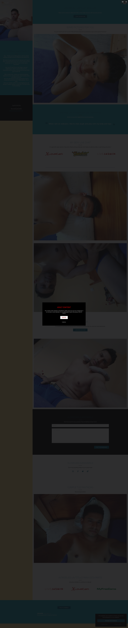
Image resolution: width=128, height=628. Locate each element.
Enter (64, 317)
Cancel (64, 322)
